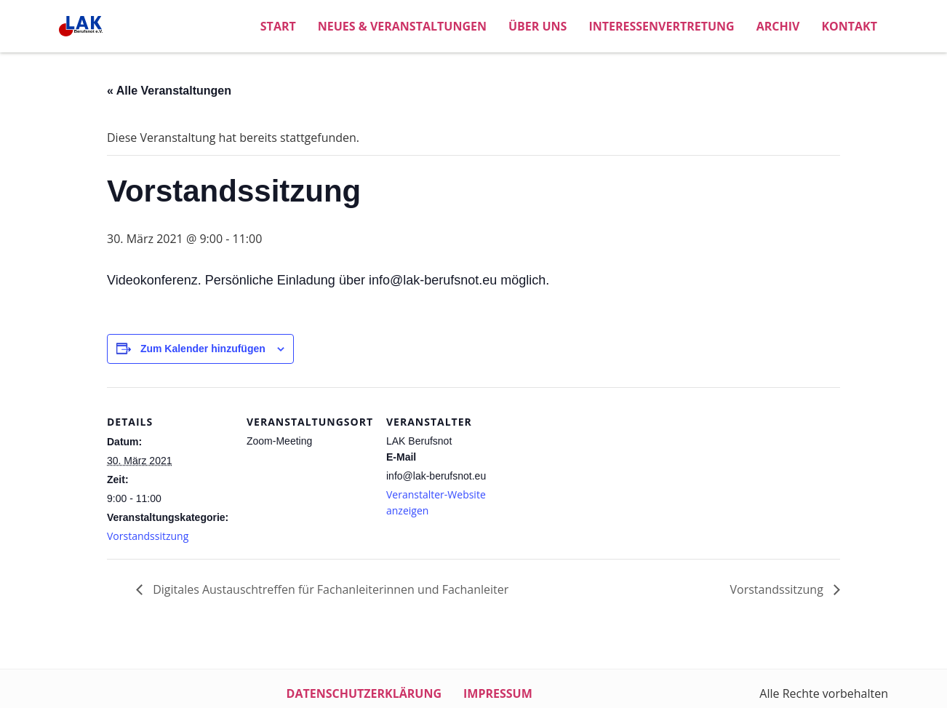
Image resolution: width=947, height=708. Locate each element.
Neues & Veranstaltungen (402, 26)
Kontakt (849, 26)
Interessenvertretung (661, 26)
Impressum (497, 693)
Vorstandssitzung (147, 536)
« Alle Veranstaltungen (169, 90)
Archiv (778, 26)
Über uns (537, 26)
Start (278, 26)
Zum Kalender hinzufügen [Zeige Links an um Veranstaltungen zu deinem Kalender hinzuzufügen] (202, 348)
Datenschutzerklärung (364, 693)
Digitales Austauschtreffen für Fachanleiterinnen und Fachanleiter (329, 589)
